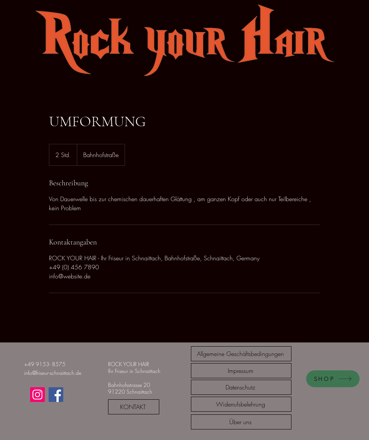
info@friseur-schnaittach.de (52, 372)
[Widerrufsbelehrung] (241, 404)
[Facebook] (56, 394)
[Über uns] (241, 421)
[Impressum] (241, 370)
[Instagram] (37, 394)
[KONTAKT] (133, 406)
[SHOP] (333, 378)
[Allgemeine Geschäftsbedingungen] (241, 353)
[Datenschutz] (241, 387)
